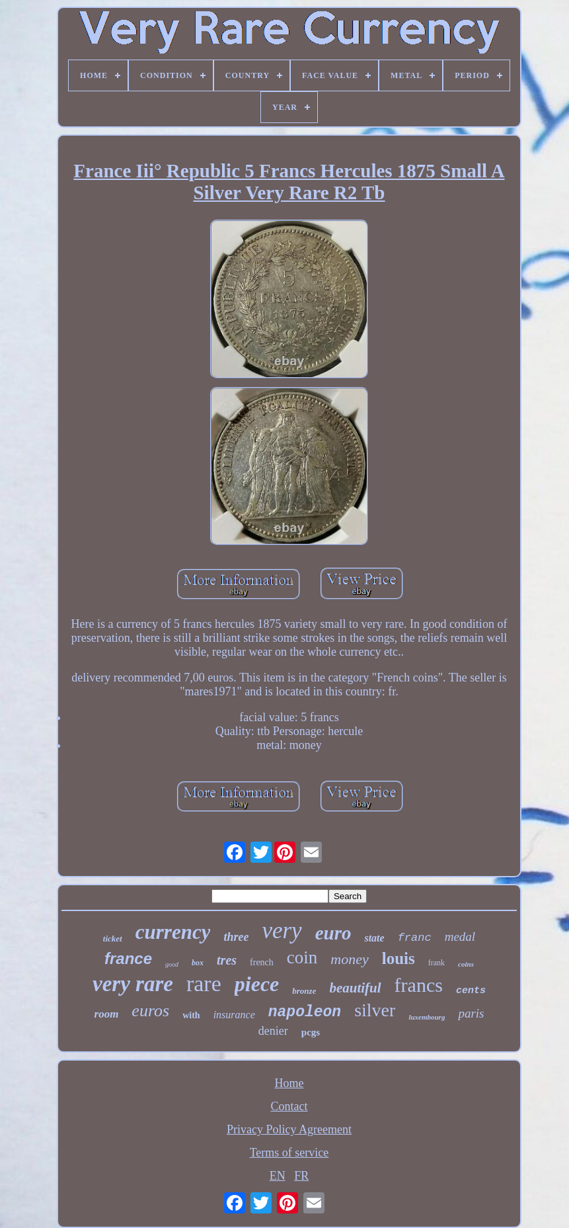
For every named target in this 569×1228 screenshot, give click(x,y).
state (374, 937)
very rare (133, 984)
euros (150, 1010)
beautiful (355, 988)
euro (333, 932)
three (235, 936)
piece (257, 984)
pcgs (310, 1032)
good (171, 964)
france (128, 958)
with (191, 1015)
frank (436, 962)
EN (277, 1175)
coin (302, 957)
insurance (234, 1014)
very (281, 930)
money (349, 959)
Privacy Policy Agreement (289, 1129)
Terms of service (289, 1152)
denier (273, 1030)
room (107, 1014)
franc (415, 938)
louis (398, 958)
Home (288, 1083)
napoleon (304, 1012)
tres (227, 960)
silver (374, 1010)
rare (203, 983)
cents (471, 990)
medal (460, 936)
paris (471, 1013)
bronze (304, 991)
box (198, 962)
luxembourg (426, 1017)
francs (419, 985)
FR (301, 1175)
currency (173, 931)
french (262, 962)
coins (466, 964)
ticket (112, 938)
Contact (288, 1106)
